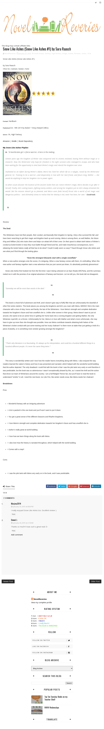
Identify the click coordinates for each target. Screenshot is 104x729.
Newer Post (8, 581)
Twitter (27, 69)
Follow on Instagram (52, 653)
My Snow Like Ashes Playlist (15, 147)
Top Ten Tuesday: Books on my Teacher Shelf (55, 698)
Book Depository (26, 141)
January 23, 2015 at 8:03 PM (23, 506)
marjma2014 (16, 503)
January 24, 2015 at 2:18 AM (23, 523)
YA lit (89, 53)
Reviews (77, 53)
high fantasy (56, 53)
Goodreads (14, 69)
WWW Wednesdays (51, 707)
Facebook (21, 69)
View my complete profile (41, 602)
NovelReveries (40, 599)
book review (39, 53)
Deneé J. (14, 519)
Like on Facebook (52, 646)
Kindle (14, 141)
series (84, 53)
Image (64, 53)
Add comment (17, 535)
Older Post (95, 581)
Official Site (6, 69)
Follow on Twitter (52, 640)
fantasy (48, 53)
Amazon (6, 141)
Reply (13, 514)
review (70, 53)
